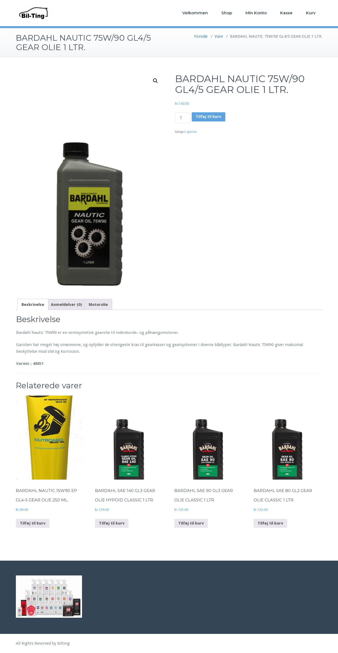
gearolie (192, 131)
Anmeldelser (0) (66, 304)
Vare (219, 36)
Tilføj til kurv (208, 116)
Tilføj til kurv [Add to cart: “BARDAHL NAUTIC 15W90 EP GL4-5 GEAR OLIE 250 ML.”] (32, 523)
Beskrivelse (33, 304)
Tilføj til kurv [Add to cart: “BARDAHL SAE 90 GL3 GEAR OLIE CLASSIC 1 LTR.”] (191, 523)
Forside (201, 36)
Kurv (311, 12)
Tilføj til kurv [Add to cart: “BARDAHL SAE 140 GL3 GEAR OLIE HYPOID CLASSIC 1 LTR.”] (111, 523)
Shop (226, 12)
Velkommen (195, 12)
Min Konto (256, 12)
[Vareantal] (183, 117)
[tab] (32, 304)
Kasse (286, 12)
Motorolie (98, 304)
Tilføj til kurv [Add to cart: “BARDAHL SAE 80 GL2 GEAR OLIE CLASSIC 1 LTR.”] (270, 523)
